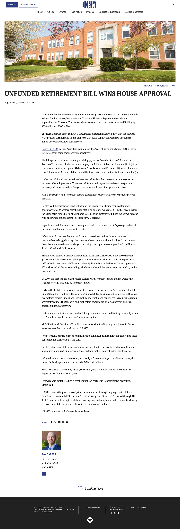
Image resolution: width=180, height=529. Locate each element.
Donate (12, 5)
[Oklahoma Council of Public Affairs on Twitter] (115, 513)
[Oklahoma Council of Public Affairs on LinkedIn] (118, 513)
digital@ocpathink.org (92, 507)
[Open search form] (173, 4)
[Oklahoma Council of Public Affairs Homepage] (90, 4)
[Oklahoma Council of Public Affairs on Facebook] (111, 513)
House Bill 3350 (50, 149)
